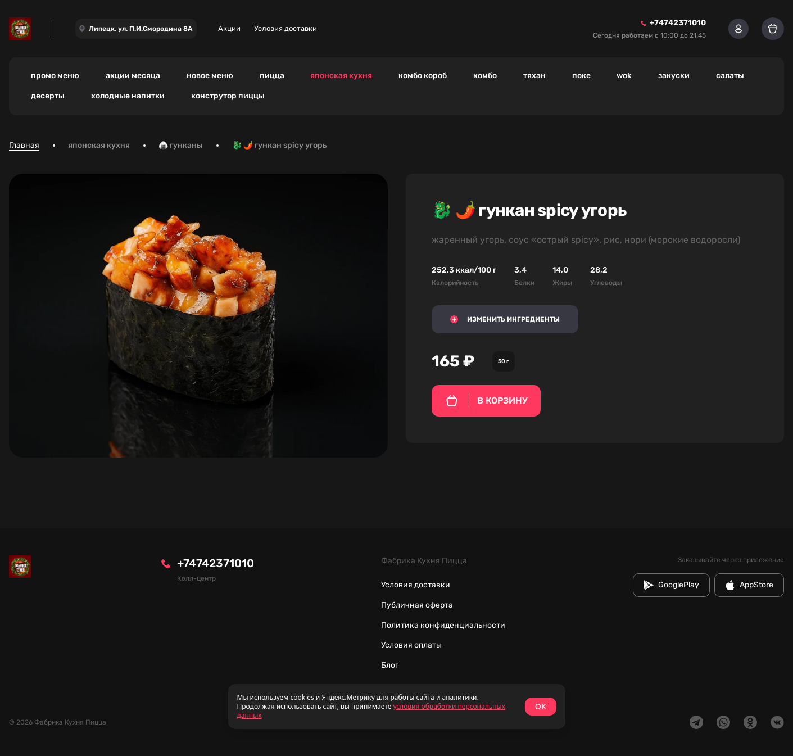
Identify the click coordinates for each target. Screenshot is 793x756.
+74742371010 (215, 563)
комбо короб (422, 75)
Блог (389, 665)
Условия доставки (285, 28)
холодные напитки (128, 96)
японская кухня (341, 75)
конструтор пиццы (228, 96)
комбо (485, 75)
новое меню (210, 75)
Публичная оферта (417, 605)
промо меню (55, 75)
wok (624, 75)
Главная (24, 145)
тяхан (534, 75)
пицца (272, 75)
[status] (396, 706)
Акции (229, 28)
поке (581, 75)
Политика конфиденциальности (443, 625)
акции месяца (133, 75)
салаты (730, 75)
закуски (674, 75)
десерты (48, 96)
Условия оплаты (411, 645)
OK (540, 706)
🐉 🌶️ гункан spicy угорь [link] (279, 145)
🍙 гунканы (180, 145)
